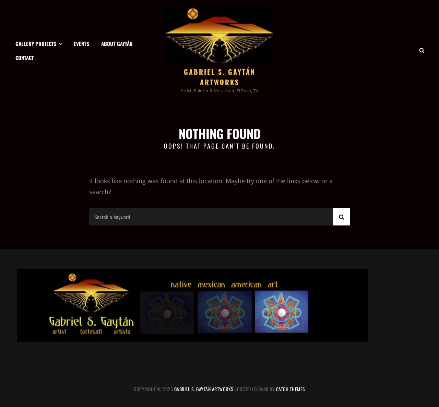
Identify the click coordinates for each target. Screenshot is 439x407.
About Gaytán (116, 43)
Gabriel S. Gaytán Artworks (220, 77)
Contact (24, 57)
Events (81, 43)
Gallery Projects (39, 43)
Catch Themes (290, 389)
